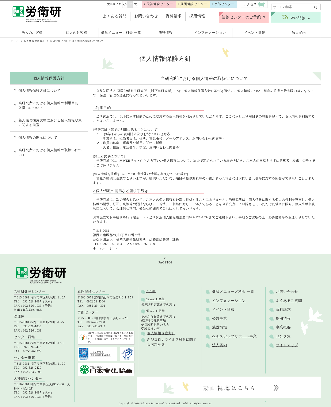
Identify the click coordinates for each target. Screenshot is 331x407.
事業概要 (283, 327)
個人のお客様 (155, 310)
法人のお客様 (155, 299)
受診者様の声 (150, 328)
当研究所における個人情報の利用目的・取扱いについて (50, 105)
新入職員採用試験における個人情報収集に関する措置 (50, 122)
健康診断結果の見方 (155, 324)
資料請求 (174, 16)
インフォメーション (229, 301)
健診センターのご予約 (241, 17)
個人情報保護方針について (40, 90)
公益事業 (219, 318)
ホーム (15, 41)
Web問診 (293, 17)
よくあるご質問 (289, 301)
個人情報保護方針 (34, 41)
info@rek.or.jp (32, 309)
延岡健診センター (193, 4)
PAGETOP (165, 262)
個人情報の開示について (38, 137)
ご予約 (151, 291)
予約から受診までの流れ (158, 316)
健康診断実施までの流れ (158, 304)
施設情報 (219, 327)
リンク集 (283, 336)
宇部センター (224, 4)
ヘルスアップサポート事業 (234, 336)
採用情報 (197, 16)
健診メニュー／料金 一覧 (233, 292)
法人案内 (219, 345)
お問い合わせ (146, 16)
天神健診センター (160, 4)
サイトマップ (287, 345)
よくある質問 (114, 16)
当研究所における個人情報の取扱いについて (50, 152)
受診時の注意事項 (153, 320)
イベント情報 (223, 310)
